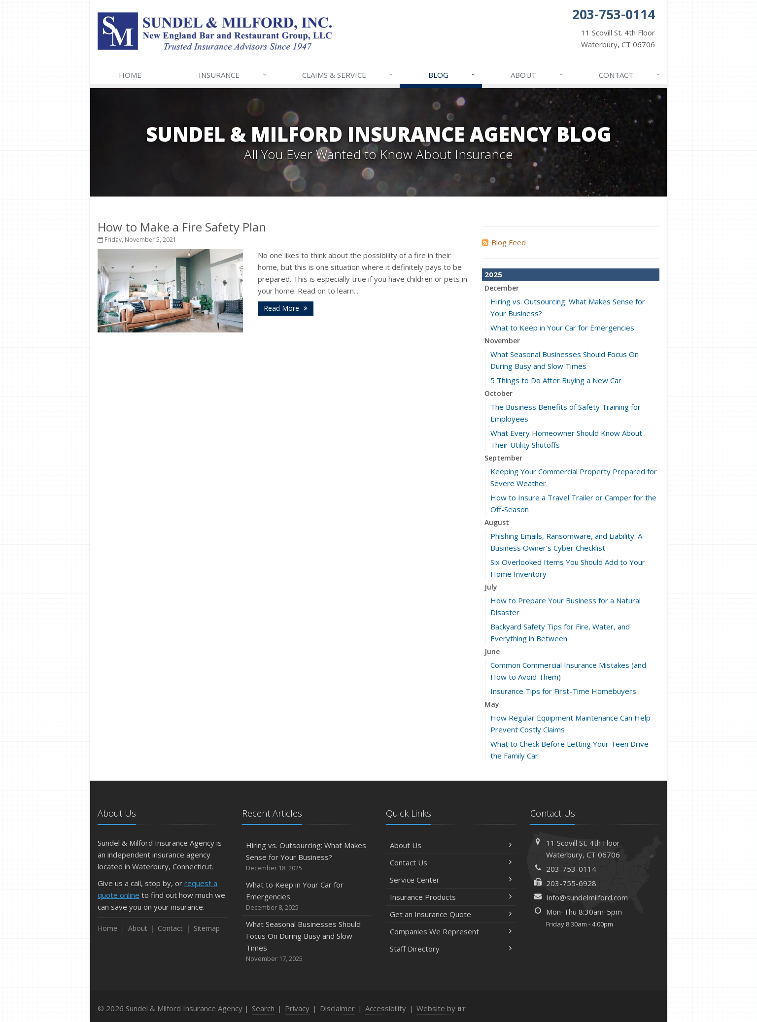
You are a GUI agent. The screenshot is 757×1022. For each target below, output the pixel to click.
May (491, 704)
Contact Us (451, 862)
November (502, 340)
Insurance (233, 74)
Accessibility (385, 1008)
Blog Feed (504, 242)
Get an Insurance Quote (451, 914)
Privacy (297, 1008)
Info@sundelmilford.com (587, 897)
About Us (451, 845)
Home (130, 75)
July (490, 587)
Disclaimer (337, 1008)
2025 (493, 274)
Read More (286, 308)
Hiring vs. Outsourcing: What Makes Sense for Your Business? (307, 856)
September (503, 457)
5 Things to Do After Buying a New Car (555, 380)
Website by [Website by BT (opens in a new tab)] (441, 1008)
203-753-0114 (571, 869)
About (537, 74)
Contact (630, 74)
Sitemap (207, 928)
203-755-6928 (571, 883)
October (498, 393)
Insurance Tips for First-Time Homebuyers (563, 691)
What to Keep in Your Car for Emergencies (562, 327)
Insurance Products (451, 897)
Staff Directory (451, 949)
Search (263, 1008)
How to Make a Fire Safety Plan (182, 227)
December (501, 288)
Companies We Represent (451, 931)
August (496, 522)
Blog (452, 74)
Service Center (451, 880)
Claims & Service (348, 74)
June (492, 651)
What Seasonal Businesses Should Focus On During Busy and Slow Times (307, 941)
